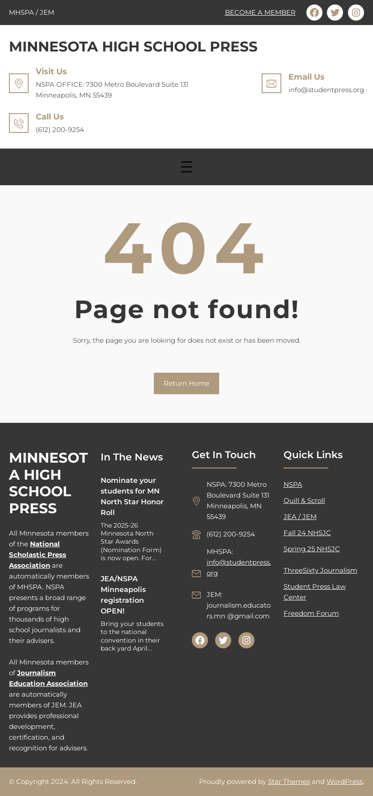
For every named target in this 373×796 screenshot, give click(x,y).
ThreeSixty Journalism (320, 570)
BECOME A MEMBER (260, 12)
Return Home (186, 383)
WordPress (344, 781)
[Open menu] (186, 166)
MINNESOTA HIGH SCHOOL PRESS (133, 46)
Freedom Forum (311, 613)
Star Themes (289, 781)
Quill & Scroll (304, 500)
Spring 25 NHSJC (312, 549)
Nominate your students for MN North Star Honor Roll (132, 496)
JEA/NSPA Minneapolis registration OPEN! (123, 595)
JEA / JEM (300, 516)
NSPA (293, 484)
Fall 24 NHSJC (307, 532)
